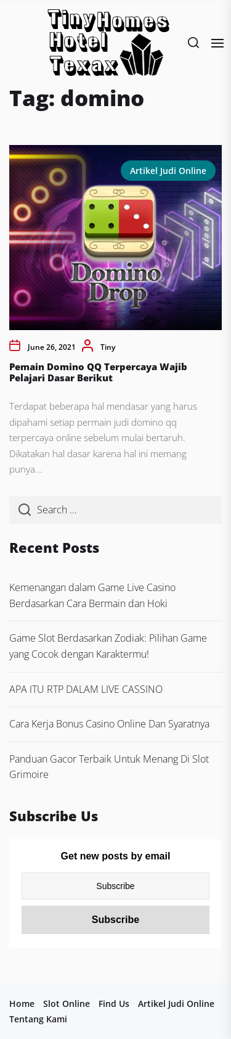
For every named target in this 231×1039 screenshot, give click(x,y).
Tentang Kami (38, 1019)
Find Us (114, 1003)
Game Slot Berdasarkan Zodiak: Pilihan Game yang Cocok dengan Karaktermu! (108, 646)
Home (21, 1003)
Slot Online (66, 1003)
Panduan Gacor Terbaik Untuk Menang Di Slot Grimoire (109, 767)
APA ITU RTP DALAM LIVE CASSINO (86, 689)
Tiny (107, 347)
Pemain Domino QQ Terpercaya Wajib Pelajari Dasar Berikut (98, 372)
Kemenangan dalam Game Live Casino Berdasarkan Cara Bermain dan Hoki (92, 595)
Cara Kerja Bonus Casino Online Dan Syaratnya (109, 724)
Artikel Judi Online (168, 170)
